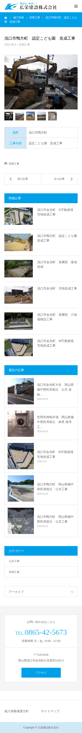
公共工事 (14, 561)
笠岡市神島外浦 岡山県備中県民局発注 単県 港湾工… (55, 422)
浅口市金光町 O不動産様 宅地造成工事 (56, 212)
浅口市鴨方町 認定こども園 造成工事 (57, 238)
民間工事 (24, 44)
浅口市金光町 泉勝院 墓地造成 (57, 264)
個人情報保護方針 (16, 711)
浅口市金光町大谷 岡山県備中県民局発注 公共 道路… (55, 389)
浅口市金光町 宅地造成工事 (57, 288)
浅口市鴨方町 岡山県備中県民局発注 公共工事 (55, 487)
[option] (41, 82)
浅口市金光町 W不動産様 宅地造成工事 (57, 343)
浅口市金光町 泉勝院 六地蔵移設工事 (57, 317)
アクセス (41, 672)
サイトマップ (50, 711)
